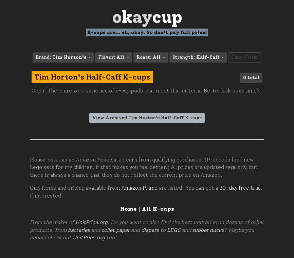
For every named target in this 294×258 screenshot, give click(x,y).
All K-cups (158, 209)
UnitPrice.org (91, 222)
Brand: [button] (62, 57)
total (251, 77)
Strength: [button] (196, 57)
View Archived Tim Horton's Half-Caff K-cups (147, 117)
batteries (79, 230)
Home (128, 209)
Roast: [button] (149, 57)
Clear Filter (244, 57)
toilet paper (116, 230)
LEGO (174, 230)
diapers (150, 230)
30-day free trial (239, 188)
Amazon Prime (139, 188)
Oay (147, 16)
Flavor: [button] (112, 57)
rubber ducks (208, 230)
